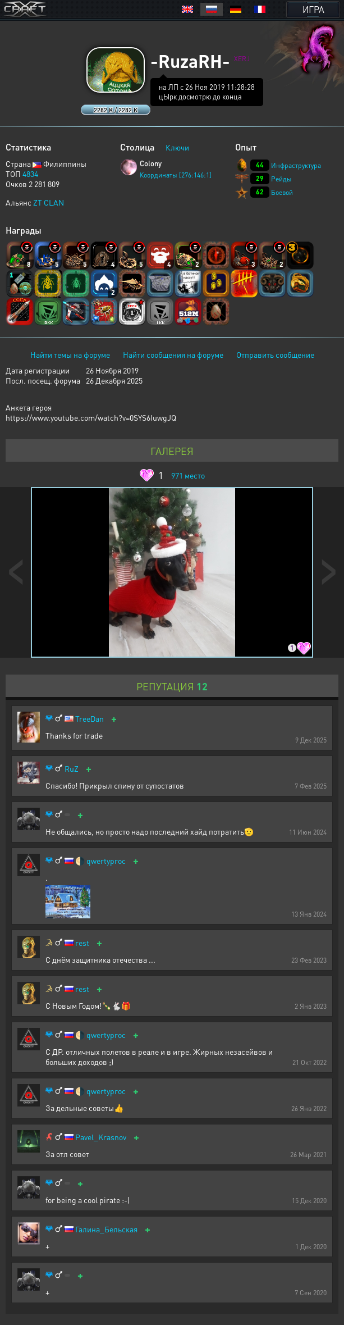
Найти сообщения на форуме (173, 354)
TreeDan (89, 718)
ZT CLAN (48, 202)
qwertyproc (106, 861)
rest (82, 943)
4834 (30, 174)
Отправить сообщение (275, 354)
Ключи (177, 147)
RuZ (72, 768)
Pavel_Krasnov (100, 1137)
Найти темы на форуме (70, 354)
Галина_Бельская (106, 1229)
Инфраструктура (296, 165)
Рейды (281, 179)
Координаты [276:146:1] (176, 175)
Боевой (282, 192)
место (188, 475)
